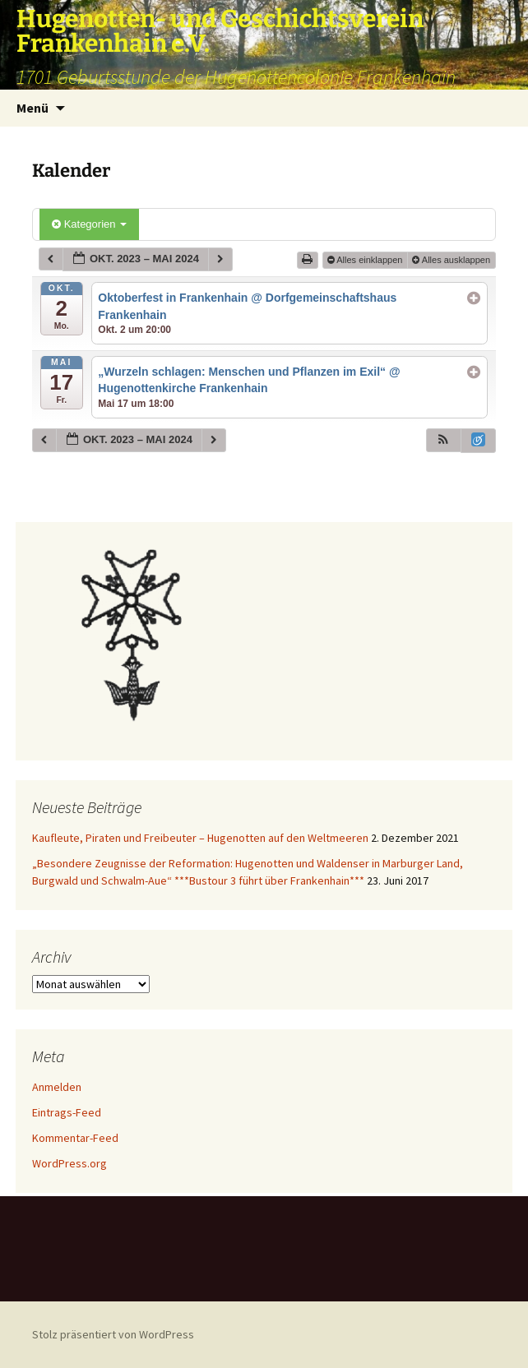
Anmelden (56, 1086)
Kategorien (89, 224)
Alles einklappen (366, 260)
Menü (32, 107)
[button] (443, 440)
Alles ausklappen (452, 260)
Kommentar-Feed (75, 1137)
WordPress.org (69, 1163)
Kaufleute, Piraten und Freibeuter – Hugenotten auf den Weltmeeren (200, 837)
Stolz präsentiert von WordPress (113, 1334)
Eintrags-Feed (66, 1112)
